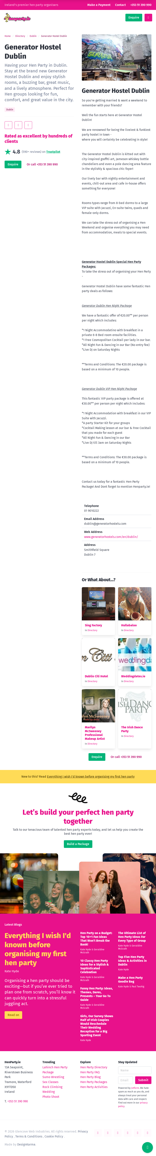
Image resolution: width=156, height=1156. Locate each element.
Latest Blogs (13, 924)
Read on (13, 1015)
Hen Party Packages (93, 1082)
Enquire (133, 17)
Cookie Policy (54, 1136)
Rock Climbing (52, 1087)
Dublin (33, 36)
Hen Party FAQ (90, 1072)
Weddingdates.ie (133, 676)
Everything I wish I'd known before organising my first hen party (91, 776)
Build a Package (78, 844)
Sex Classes (50, 1082)
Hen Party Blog (90, 1077)
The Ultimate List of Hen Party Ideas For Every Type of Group (132, 936)
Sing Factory (93, 625)
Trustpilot (53, 152)
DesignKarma (26, 1144)
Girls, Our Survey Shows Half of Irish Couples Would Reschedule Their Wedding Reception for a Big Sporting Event (96, 1025)
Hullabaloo (129, 625)
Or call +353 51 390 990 (42, 164)
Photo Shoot (50, 1097)
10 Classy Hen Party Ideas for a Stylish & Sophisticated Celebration (94, 966)
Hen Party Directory (93, 1067)
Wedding (48, 1092)
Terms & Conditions (28, 1136)
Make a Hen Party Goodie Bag (130, 979)
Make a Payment (98, 5)
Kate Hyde (12, 971)
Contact (120, 5)
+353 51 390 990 (140, 5)
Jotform (135, 1088)
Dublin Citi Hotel (96, 676)
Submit (143, 1080)
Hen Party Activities (93, 1087)
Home (8, 36)
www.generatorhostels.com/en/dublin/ (111, 537)
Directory (20, 36)
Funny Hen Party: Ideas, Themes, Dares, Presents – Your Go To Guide (96, 994)
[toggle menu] (148, 17)
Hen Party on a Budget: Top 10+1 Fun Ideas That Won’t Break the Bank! (96, 938)
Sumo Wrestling (53, 1077)
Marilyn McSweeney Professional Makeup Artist (95, 733)
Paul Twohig (138, 986)
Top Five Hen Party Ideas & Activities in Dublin (132, 960)
